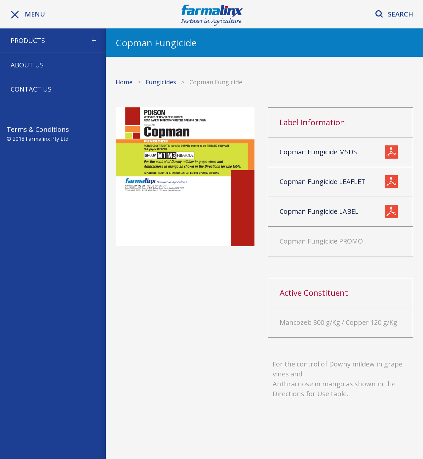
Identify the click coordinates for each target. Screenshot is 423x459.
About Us (27, 64)
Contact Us (31, 89)
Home (124, 82)
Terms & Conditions (38, 129)
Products (28, 40)
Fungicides (161, 82)
